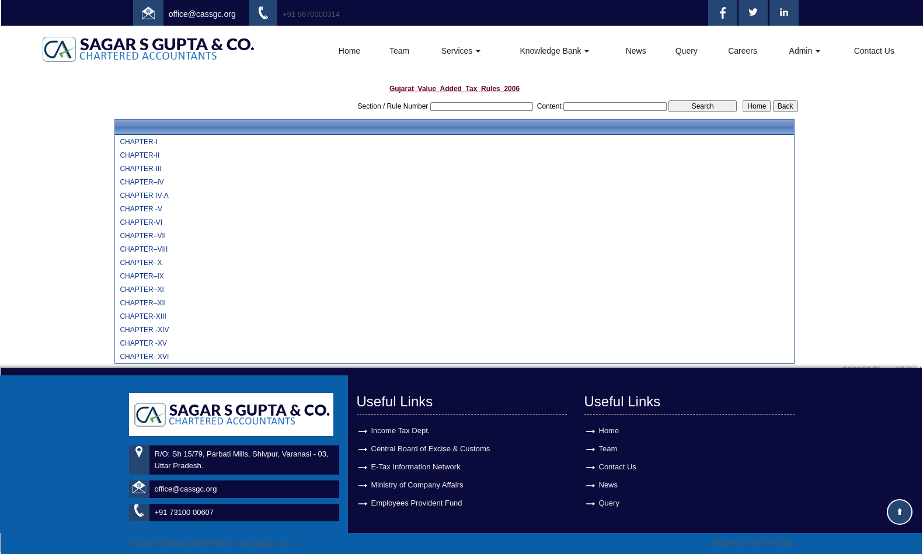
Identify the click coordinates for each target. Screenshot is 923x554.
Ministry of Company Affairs (417, 474)
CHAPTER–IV (141, 182)
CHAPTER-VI (141, 222)
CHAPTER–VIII (144, 249)
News (636, 50)
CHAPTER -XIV (144, 330)
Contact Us (874, 50)
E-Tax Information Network (416, 456)
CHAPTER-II (139, 155)
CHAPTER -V (141, 209)
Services (461, 50)
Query (686, 50)
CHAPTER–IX (141, 276)
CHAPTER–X (141, 263)
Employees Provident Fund (416, 492)
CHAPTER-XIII (143, 316)
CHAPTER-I (139, 142)
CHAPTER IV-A (144, 195)
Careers (742, 50)
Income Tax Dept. (400, 420)
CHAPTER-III (140, 169)
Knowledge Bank (554, 50)
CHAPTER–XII (143, 303)
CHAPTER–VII (143, 236)
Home (349, 50)
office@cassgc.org (202, 14)
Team (399, 50)
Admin (805, 50)
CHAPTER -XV (143, 343)
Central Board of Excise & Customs (430, 438)
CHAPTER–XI (141, 289)
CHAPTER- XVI (144, 357)
